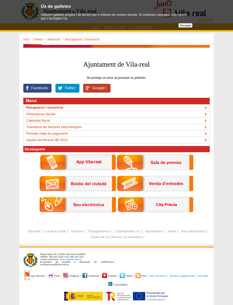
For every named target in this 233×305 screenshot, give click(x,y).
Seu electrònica (193, 231)
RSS (141, 276)
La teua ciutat (55, 231)
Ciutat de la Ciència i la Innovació (116, 237)
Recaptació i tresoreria (82, 39)
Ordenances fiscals (40, 114)
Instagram (71, 276)
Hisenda (54, 39)
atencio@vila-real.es (71, 259)
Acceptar (185, 25)
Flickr (54, 276)
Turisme (77, 231)
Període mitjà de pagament (47, 133)
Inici (26, 39)
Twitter (70, 88)
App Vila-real (35, 276)
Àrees (38, 39)
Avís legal (203, 276)
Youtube (109, 276)
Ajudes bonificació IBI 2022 (47, 140)
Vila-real (34, 231)
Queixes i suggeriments (181, 276)
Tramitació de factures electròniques (54, 127)
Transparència (99, 231)
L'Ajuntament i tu (127, 231)
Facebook (39, 88)
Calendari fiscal (38, 120)
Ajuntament (153, 231)
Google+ (99, 88)
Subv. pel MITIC (157, 276)
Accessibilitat (117, 284)
